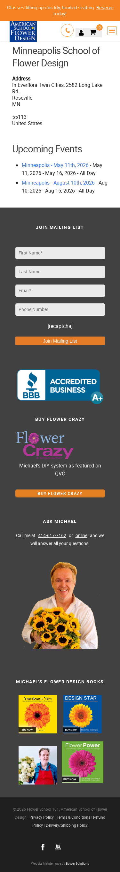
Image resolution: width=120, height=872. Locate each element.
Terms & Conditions (73, 817)
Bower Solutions (77, 863)
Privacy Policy (41, 817)
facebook (43, 847)
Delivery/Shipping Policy (67, 825)
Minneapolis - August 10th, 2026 (58, 182)
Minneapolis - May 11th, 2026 (55, 165)
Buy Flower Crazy (60, 493)
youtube (58, 847)
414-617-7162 (52, 535)
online (81, 535)
